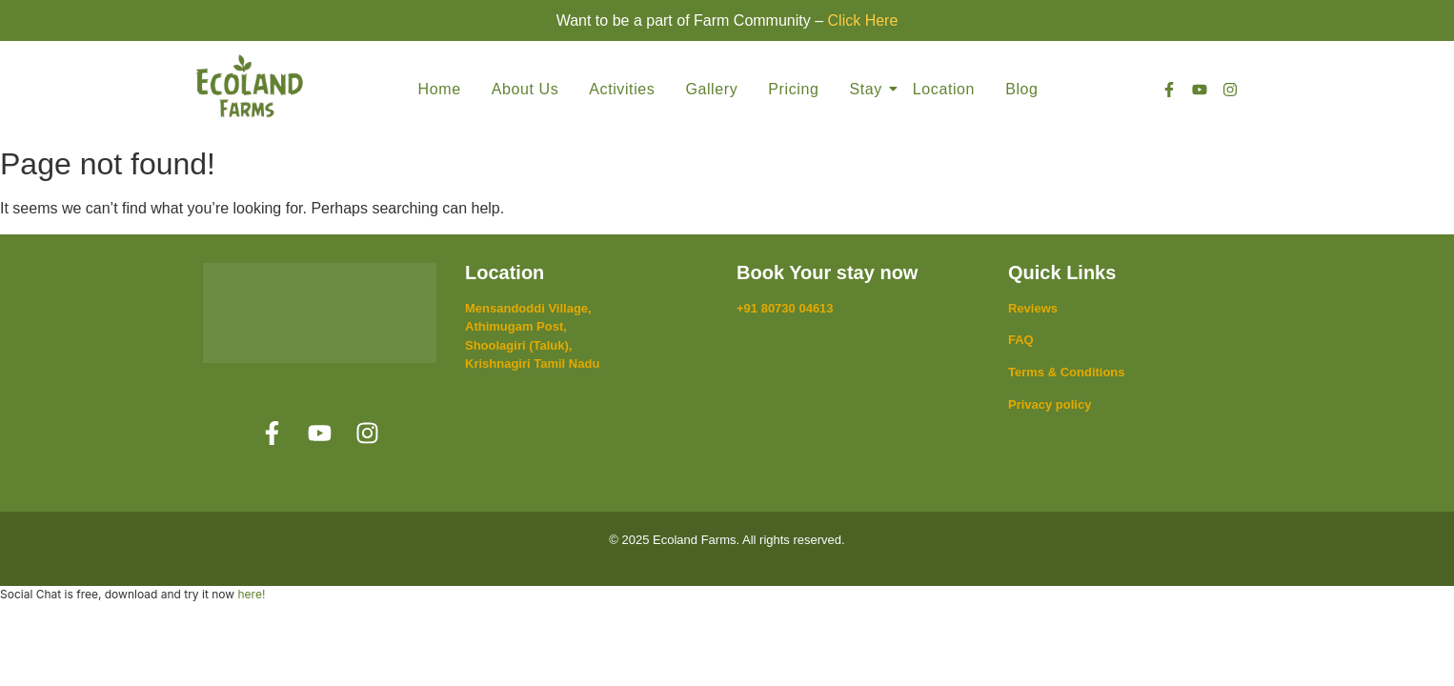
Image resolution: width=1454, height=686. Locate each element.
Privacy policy (1049, 404)
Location (944, 89)
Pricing (793, 89)
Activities (622, 89)
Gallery (711, 89)
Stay (868, 89)
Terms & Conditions (1066, 372)
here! (251, 594)
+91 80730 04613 (785, 308)
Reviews (1033, 308)
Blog (1021, 89)
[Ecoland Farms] (249, 85)
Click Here (863, 20)
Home (439, 89)
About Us (525, 89)
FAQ (1021, 340)
